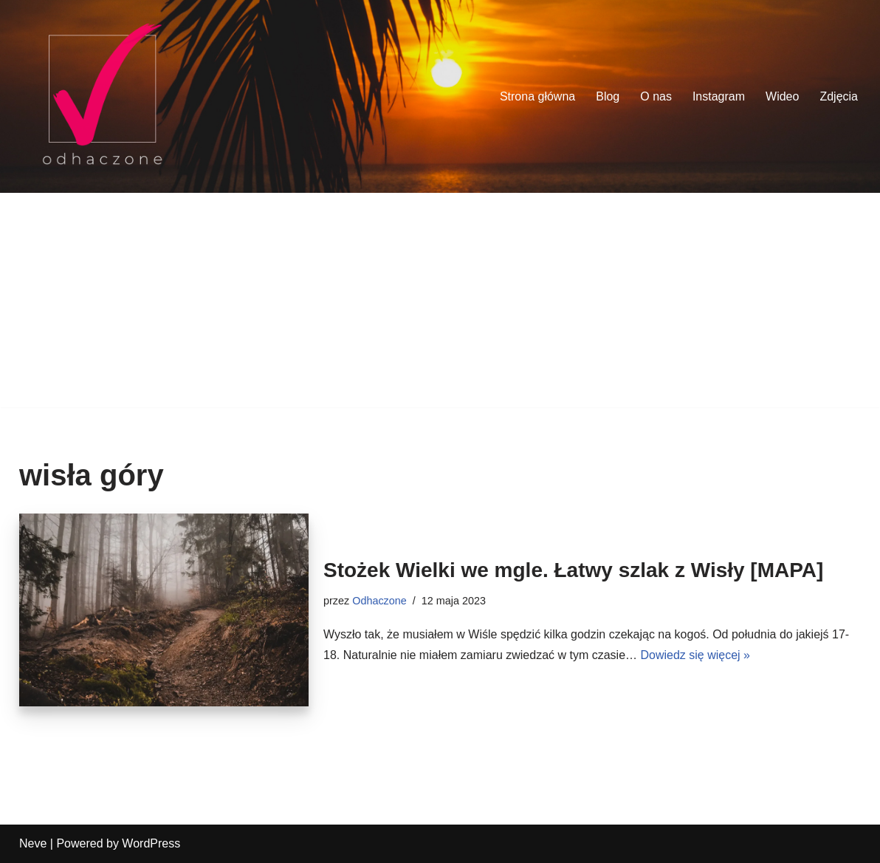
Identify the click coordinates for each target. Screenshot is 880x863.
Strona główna (537, 96)
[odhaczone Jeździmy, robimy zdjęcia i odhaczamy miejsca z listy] (102, 96)
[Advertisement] (440, 303)
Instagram (718, 96)
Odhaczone (379, 601)
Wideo (782, 96)
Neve (33, 843)
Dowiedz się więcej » (695, 655)
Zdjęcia (838, 96)
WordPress (151, 843)
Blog (607, 96)
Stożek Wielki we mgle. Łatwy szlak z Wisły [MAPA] (573, 570)
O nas (656, 96)
